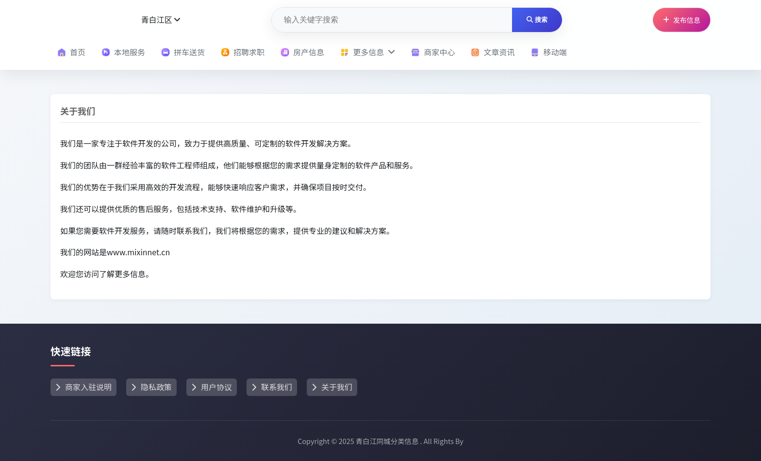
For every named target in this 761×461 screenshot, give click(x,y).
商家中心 (433, 52)
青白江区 (161, 19)
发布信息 (681, 20)
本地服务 (123, 52)
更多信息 (367, 52)
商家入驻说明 (83, 387)
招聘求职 (243, 52)
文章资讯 (492, 52)
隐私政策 (151, 387)
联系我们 (271, 387)
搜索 (537, 19)
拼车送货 (183, 52)
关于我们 (332, 387)
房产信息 (302, 52)
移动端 (548, 52)
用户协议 (211, 387)
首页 (71, 52)
